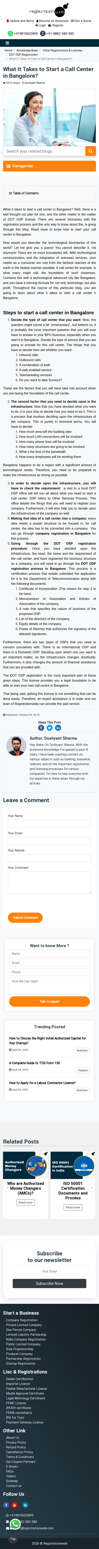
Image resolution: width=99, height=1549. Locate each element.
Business (82, 1050)
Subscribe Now (49, 1283)
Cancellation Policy (19, 1452)
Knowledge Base (27, 50)
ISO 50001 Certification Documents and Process (73, 1190)
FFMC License (16, 1403)
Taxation (83, 1070)
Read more (26, 1202)
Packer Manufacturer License (26, 1389)
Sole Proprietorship (19, 1349)
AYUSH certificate (18, 1408)
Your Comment (18, 868)
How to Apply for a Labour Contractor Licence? (42, 1083)
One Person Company (21, 1330)
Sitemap (12, 1481)
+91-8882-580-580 (57, 34)
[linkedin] (25, 1505)
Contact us (14, 1486)
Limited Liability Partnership (26, 1335)
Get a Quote (81, 21)
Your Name (15, 816)
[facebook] (6, 1505)
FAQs (10, 1471)
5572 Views (11, 83)
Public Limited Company (23, 1344)
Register (56, 25)
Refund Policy (16, 1447)
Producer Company (19, 1354)
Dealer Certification (19, 1379)
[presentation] (38, 905)
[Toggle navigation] (8, 166)
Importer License (18, 1384)
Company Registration (22, 1320)
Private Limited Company (24, 1325)
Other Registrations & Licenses (62, 50)
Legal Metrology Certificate (25, 1398)
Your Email (15, 833)
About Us (12, 1438)
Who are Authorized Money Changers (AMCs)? (25, 1188)
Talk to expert (49, 1002)
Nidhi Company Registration (26, 1339)
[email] (49, 963)
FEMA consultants (19, 1413)
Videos (11, 1476)
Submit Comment (25, 918)
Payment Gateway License (24, 1422)
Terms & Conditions (20, 1457)
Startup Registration (20, 1363)
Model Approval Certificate (25, 1393)
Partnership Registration (23, 1359)
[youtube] (14, 1505)
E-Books (12, 1466)
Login (40, 25)
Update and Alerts (20, 21)
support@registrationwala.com (32, 1528)
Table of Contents (24, 193)
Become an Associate (52, 21)
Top (13, 1539)
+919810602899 (23, 34)
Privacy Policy (16, 1442)
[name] (49, 953)
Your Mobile (16, 850)
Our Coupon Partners (20, 1462)
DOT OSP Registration (23, 54)
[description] (49, 986)
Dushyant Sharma (33, 83)
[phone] (49, 972)
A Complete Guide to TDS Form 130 (34, 1063)
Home (8, 50)
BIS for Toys (15, 1417)
